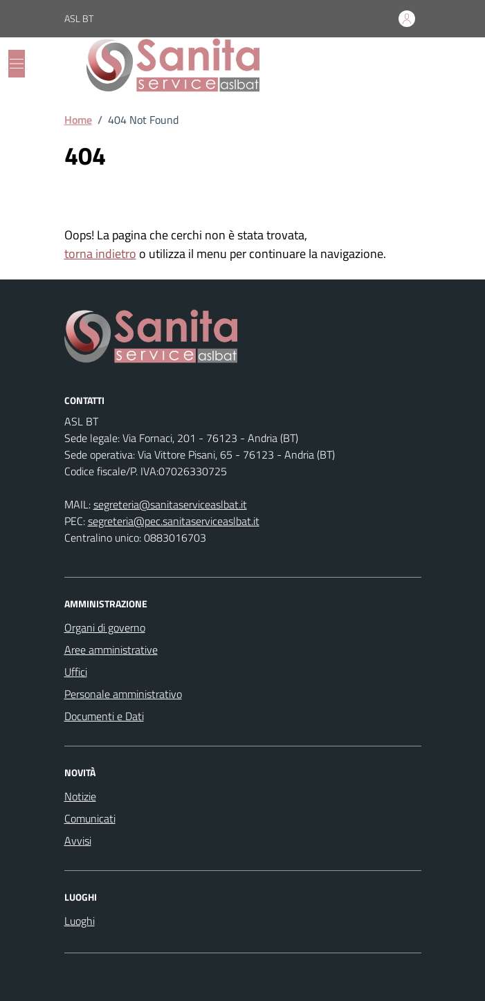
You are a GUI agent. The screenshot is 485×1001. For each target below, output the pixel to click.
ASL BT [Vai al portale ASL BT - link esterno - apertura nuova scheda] (78, 18)
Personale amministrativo (123, 694)
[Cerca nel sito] (404, 65)
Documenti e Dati (104, 716)
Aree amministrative (111, 649)
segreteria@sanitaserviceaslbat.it (170, 504)
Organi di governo (104, 627)
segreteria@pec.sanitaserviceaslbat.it (173, 521)
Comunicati (90, 818)
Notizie (80, 796)
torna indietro (100, 253)
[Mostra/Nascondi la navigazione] (16, 63)
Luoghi (79, 920)
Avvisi (77, 840)
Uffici (75, 671)
